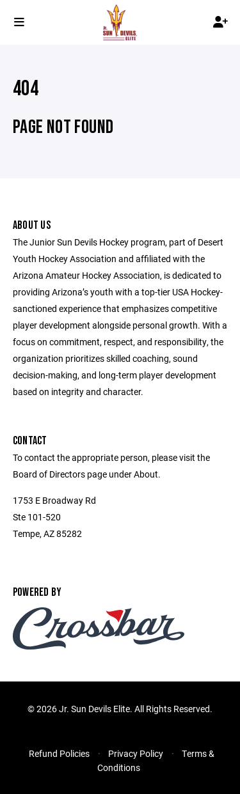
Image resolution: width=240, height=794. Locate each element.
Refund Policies (59, 753)
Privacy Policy (135, 753)
